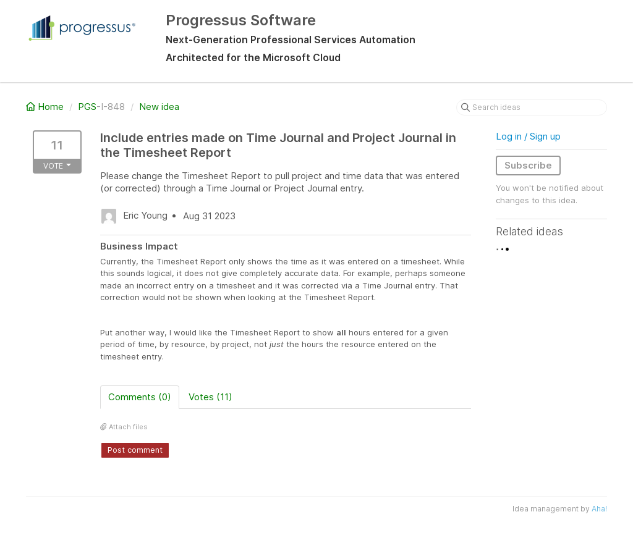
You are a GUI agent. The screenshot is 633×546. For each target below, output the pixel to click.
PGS (87, 106)
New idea (159, 106)
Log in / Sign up (528, 136)
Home (46, 106)
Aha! (599, 508)
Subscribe (528, 165)
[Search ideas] (531, 107)
